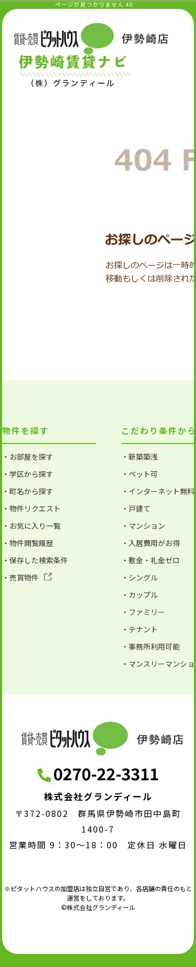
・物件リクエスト (31, 508)
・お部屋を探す (27, 456)
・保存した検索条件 (35, 560)
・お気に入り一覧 (31, 525)
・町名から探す (27, 491)
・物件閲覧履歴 (27, 543)
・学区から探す (27, 474)
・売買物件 (27, 577)
